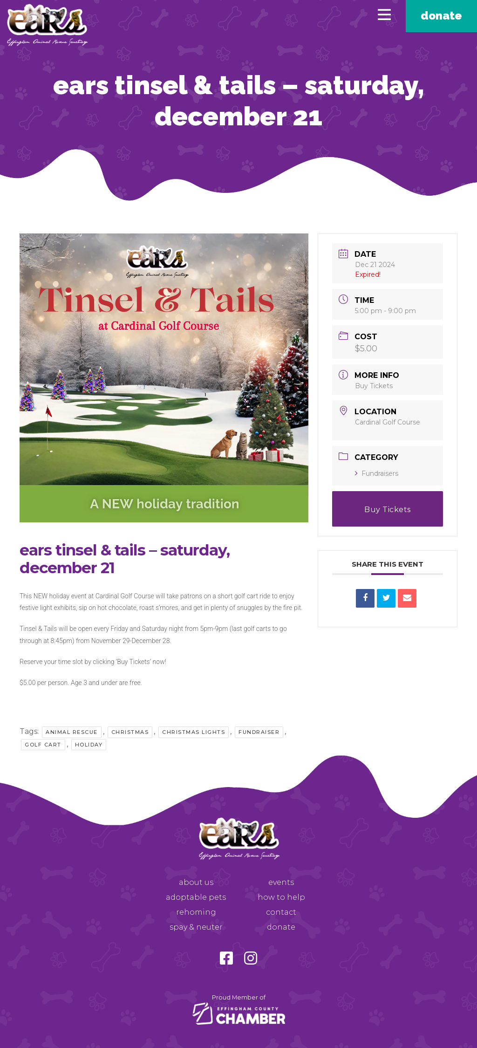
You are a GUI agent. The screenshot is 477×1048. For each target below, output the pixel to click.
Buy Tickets (374, 386)
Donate (441, 15)
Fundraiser (258, 732)
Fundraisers (376, 473)
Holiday (89, 744)
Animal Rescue (72, 732)
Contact (281, 912)
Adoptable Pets (196, 897)
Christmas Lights (193, 732)
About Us (196, 882)
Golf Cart (43, 744)
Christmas (130, 732)
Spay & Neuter (196, 927)
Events (281, 882)
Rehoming (196, 912)
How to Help (281, 897)
